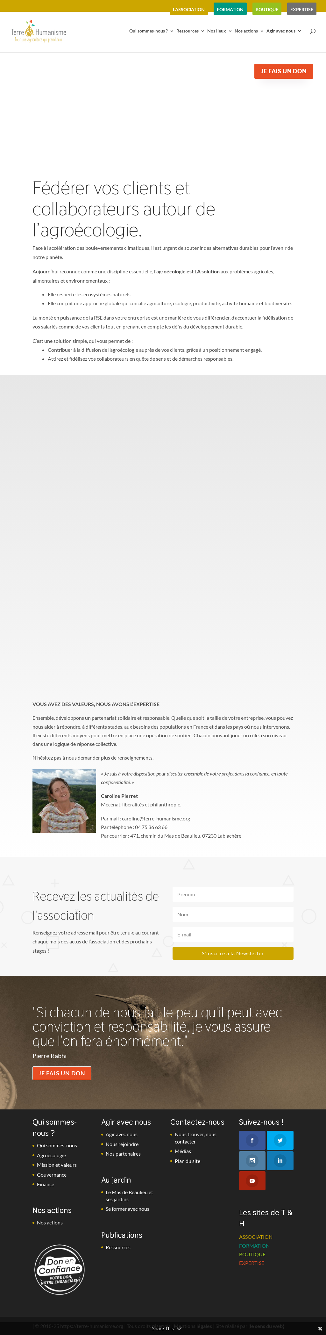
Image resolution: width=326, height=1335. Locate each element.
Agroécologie (51, 1155)
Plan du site (187, 1161)
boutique (267, 9)
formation (230, 9)
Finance (45, 1184)
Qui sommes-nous (57, 1145)
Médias (183, 1151)
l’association (189, 9)
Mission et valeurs (57, 1165)
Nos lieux (216, 31)
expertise (301, 9)
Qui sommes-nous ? (148, 31)
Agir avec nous (280, 31)
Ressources (187, 31)
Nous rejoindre (122, 1144)
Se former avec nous (127, 1209)
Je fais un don (62, 1073)
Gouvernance (52, 1175)
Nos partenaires (123, 1154)
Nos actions (246, 31)
